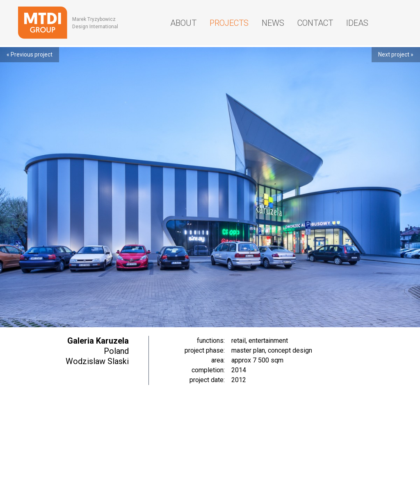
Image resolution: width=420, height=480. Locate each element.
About (183, 23)
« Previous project (29, 54)
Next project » (395, 54)
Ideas (357, 23)
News (273, 23)
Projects (229, 23)
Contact (315, 23)
